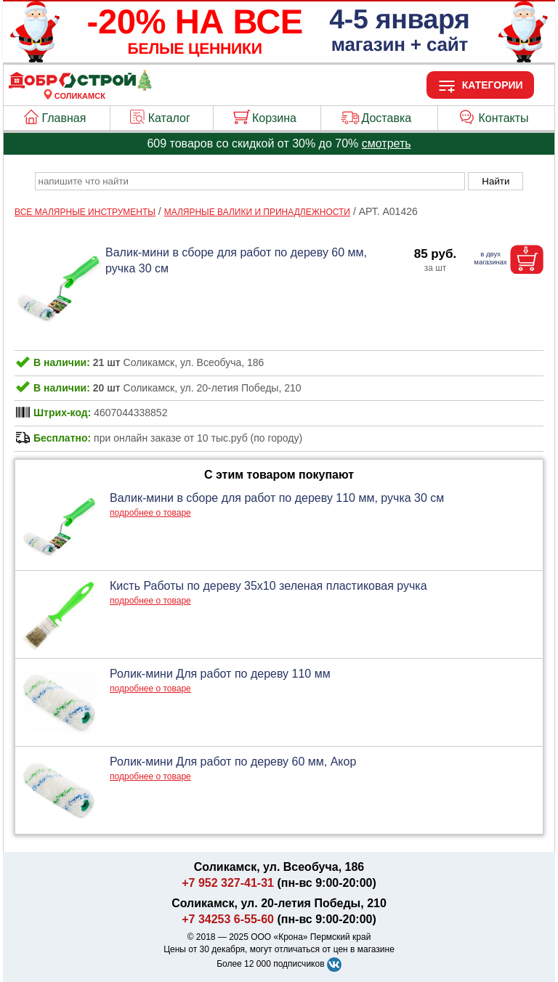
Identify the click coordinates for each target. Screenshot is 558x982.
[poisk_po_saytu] (250, 181)
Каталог (169, 118)
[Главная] (80, 87)
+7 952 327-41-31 (228, 883)
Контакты (504, 118)
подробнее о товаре (150, 513)
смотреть (386, 143)
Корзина (274, 118)
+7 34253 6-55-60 (228, 919)
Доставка (386, 118)
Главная (64, 118)
